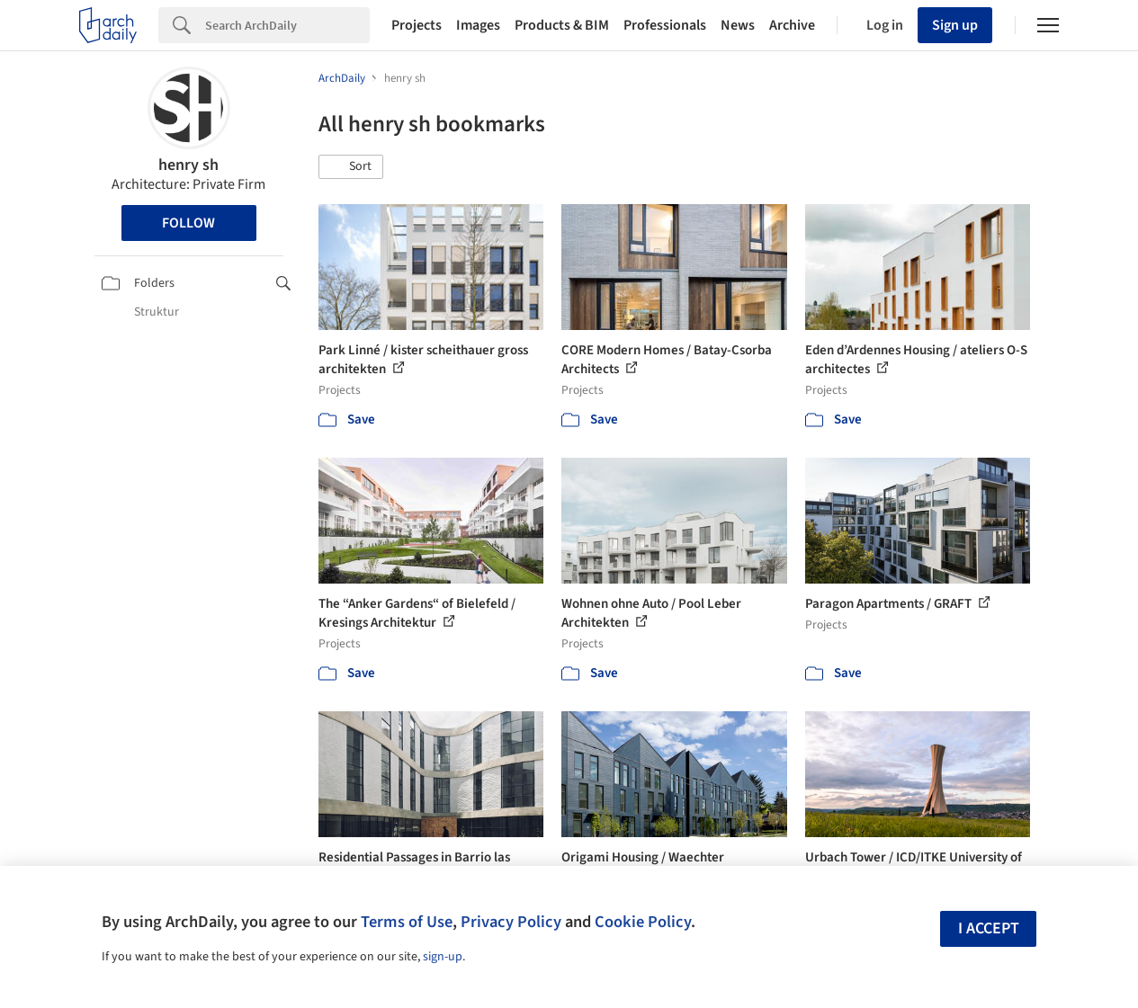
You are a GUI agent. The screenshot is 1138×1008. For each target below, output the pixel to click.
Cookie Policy (643, 921)
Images (478, 25)
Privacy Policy (511, 921)
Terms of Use (407, 921)
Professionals (664, 25)
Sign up (955, 25)
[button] (350, 167)
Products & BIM (562, 25)
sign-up (442, 957)
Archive (792, 25)
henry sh (188, 165)
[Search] (287, 25)
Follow (188, 223)
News (738, 25)
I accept (988, 928)
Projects (416, 25)
